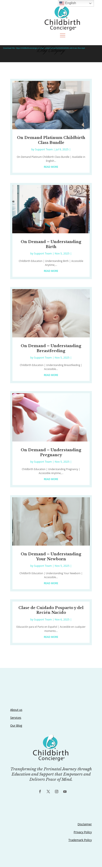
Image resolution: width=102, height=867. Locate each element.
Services (15, 718)
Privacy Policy (83, 832)
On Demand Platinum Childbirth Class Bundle (51, 140)
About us (16, 710)
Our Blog (16, 725)
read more (51, 167)
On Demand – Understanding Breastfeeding (51, 348)
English (67, 3)
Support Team (44, 149)
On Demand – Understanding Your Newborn (51, 556)
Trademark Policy (80, 840)
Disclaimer (85, 824)
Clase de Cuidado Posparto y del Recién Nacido (51, 610)
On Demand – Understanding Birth (51, 244)
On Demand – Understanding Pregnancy (51, 452)
